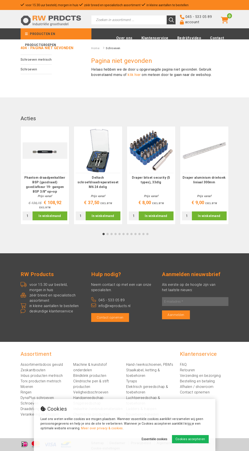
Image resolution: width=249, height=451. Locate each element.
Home (95, 48)
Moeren (27, 387)
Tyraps (131, 381)
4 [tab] (115, 234)
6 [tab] (123, 234)
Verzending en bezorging (200, 376)
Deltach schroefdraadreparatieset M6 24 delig (98, 182)
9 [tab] (135, 234)
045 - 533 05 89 (198, 17)
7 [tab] (127, 234)
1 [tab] (103, 234)
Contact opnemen (110, 317)
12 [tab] (147, 234)
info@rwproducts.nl (111, 306)
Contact (217, 38)
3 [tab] (111, 234)
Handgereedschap (88, 398)
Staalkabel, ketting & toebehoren (143, 373)
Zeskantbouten (33, 370)
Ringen (26, 392)
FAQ (183, 364)
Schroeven (29, 69)
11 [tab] (143, 234)
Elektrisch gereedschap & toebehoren (147, 389)
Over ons (124, 38)
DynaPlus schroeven (37, 398)
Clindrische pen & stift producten (91, 384)
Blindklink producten (89, 376)
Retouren (187, 370)
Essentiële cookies (154, 439)
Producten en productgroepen (40, 35)
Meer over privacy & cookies (102, 428)
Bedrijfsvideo (189, 38)
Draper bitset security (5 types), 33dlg (151, 180)
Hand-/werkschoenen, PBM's (149, 364)
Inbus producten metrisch (42, 376)
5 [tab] (119, 234)
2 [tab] (107, 234)
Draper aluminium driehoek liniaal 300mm (204, 180)
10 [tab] (139, 234)
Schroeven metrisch (36, 60)
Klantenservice (154, 38)
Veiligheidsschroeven (90, 392)
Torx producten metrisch (41, 381)
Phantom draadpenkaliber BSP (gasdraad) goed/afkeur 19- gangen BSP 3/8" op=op (45, 184)
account (192, 22)
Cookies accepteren (190, 439)
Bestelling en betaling (197, 381)
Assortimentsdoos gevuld (42, 364)
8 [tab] (131, 234)
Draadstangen (32, 409)
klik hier (134, 75)
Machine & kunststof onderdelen (90, 367)
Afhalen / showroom (197, 387)
